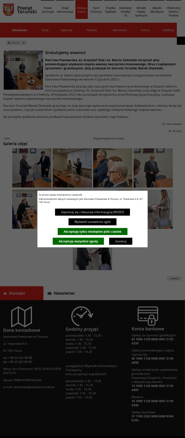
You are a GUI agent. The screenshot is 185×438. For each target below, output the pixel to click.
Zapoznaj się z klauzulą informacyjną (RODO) (92, 212)
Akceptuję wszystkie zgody (78, 241)
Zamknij (120, 241)
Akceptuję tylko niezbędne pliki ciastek (93, 232)
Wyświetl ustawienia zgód (92, 222)
